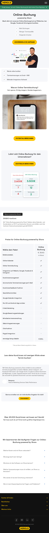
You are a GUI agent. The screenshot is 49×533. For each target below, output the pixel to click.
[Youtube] (22, 521)
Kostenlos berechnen (24, 164)
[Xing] (32, 521)
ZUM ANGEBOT (24, 398)
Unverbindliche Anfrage (24, 42)
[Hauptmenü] (46, 3)
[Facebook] (16, 521)
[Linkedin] (27, 521)
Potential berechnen (24, 138)
